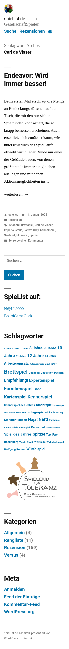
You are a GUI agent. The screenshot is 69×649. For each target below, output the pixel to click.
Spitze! (33, 235)
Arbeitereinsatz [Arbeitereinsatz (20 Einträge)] (16, 363)
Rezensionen (32, 31)
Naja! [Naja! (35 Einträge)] (33, 419)
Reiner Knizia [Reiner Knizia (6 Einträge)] (11, 427)
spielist (13, 214)
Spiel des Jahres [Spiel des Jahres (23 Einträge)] (18, 434)
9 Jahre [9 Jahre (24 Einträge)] (49, 348)
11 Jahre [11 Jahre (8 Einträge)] (21, 356)
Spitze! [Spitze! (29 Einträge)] (39, 434)
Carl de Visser (43, 225)
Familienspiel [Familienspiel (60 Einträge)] (18, 388)
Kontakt (28, 638)
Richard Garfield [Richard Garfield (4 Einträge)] (53, 428)
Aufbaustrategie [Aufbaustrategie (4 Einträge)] (37, 364)
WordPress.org (19, 611)
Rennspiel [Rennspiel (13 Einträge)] (38, 427)
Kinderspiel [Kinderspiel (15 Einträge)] (44, 405)
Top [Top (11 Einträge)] (48, 434)
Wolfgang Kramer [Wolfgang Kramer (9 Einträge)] (14, 449)
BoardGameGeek (18, 315)
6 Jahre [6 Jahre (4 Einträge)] (15, 349)
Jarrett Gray (31, 230)
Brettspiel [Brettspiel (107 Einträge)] (16, 372)
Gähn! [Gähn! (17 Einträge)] (38, 389)
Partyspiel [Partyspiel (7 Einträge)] (54, 420)
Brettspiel (27, 225)
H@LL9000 (14, 308)
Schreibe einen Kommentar (25, 240)
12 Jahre (14, 225)
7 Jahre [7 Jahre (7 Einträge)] (24, 348)
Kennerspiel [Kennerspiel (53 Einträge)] (39, 397)
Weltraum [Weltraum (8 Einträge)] (39, 442)
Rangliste (13, 540)
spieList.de (14, 18)
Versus (11, 555)
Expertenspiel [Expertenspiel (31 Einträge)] (41, 380)
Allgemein (14, 532)
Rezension (15, 220)
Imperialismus (13, 230)
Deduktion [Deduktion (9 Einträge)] (47, 372)
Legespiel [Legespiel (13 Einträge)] (37, 412)
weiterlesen (13, 194)
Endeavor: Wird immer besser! (26, 79)
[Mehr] (50, 32)
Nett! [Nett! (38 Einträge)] (43, 419)
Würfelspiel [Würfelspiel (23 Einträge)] (35, 449)
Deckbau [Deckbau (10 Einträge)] (34, 372)
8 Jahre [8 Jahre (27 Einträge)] (35, 348)
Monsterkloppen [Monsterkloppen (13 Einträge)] (15, 420)
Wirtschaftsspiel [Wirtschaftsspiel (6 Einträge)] (55, 442)
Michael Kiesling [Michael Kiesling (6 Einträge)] (54, 412)
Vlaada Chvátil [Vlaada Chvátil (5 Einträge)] (26, 442)
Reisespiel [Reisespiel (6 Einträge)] (24, 427)
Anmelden (14, 589)
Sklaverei (22, 235)
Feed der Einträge (22, 596)
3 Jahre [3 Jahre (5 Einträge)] (7, 348)
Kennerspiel (47, 230)
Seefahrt (9, 235)
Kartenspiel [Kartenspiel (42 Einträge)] (15, 397)
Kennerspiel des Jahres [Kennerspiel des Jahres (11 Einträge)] (19, 405)
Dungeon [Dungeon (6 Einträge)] (58, 372)
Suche (10, 31)
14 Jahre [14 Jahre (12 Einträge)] (51, 356)
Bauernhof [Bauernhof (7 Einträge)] (50, 363)
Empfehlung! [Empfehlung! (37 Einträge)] (16, 380)
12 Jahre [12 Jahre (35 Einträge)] (35, 355)
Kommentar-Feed (22, 604)
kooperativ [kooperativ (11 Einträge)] (23, 412)
